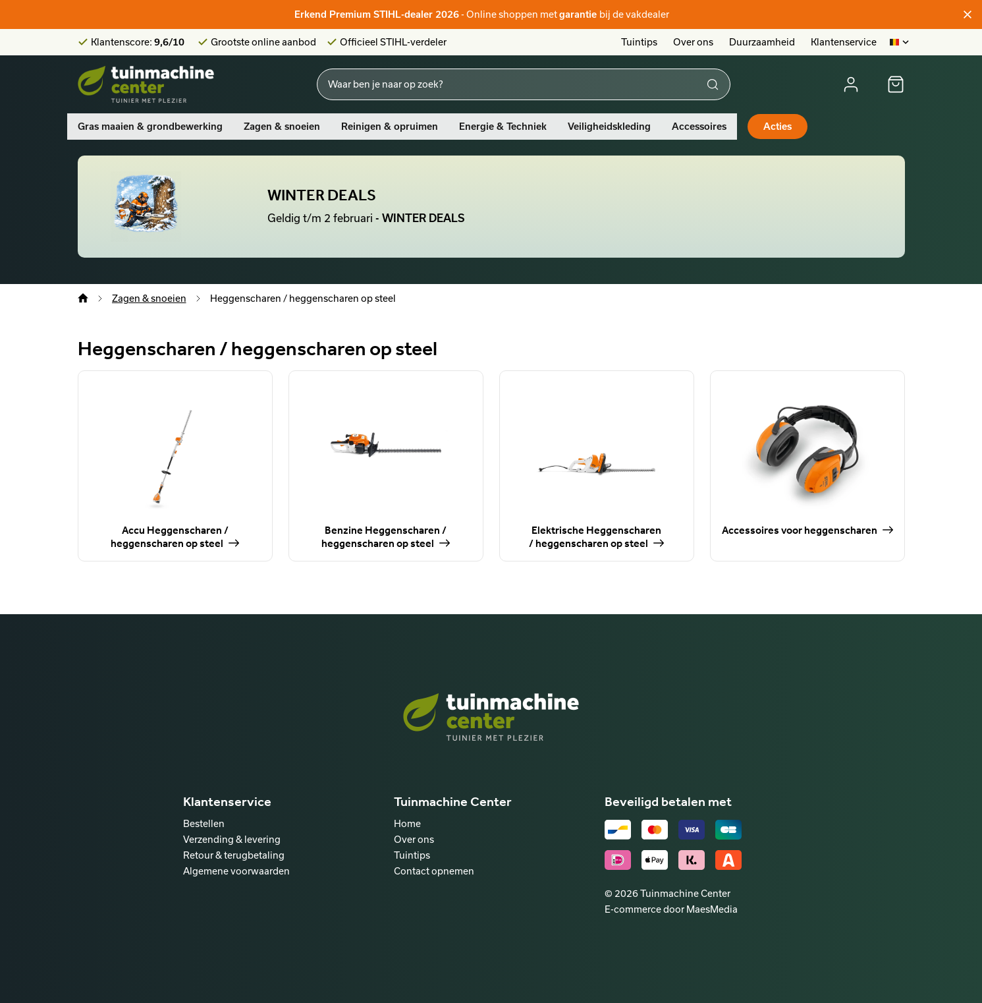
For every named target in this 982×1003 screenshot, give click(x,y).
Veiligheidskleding (609, 126)
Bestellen (204, 823)
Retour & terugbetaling (234, 855)
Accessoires (699, 126)
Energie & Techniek (503, 126)
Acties (777, 126)
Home (407, 823)
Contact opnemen (434, 870)
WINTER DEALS (321, 195)
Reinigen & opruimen (389, 126)
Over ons (693, 41)
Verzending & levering (232, 839)
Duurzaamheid (762, 41)
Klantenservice (844, 41)
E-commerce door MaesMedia (671, 909)
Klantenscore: (137, 42)
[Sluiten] (967, 14)
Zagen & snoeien (282, 126)
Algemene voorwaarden (236, 870)
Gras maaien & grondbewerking (150, 126)
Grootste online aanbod (263, 42)
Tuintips (639, 41)
